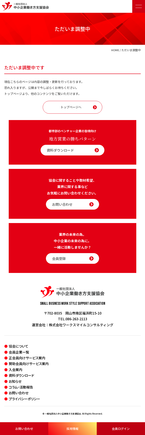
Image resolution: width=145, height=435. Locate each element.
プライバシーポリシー (24, 398)
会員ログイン (121, 428)
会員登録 (73, 258)
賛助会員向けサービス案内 (29, 363)
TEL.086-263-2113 (72, 318)
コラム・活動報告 (21, 387)
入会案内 (15, 369)
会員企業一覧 (19, 352)
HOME (115, 50)
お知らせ (15, 381)
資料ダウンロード (73, 150)
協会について (18, 346)
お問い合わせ (24, 428)
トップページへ (79, 107)
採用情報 (72, 428)
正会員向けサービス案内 (27, 357)
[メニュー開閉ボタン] (138, 6)
